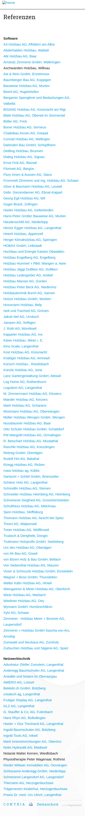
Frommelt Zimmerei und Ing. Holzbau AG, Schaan (41, 180)
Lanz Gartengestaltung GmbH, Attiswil (32, 376)
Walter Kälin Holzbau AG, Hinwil (27, 583)
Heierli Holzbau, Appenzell (23, 234)
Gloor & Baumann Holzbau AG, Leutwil (32, 186)
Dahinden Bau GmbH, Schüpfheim (29, 145)
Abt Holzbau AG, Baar (20, 56)
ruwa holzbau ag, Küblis (21, 470)
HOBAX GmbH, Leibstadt (22, 245)
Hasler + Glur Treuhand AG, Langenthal (33, 724)
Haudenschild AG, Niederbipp (25, 222)
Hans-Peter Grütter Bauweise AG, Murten (34, 216)
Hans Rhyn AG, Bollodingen (24, 718)
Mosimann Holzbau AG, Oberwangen (31, 411)
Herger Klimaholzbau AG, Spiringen (30, 240)
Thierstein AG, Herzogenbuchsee (28, 783)
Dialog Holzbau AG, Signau (24, 157)
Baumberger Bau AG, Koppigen (27, 80)
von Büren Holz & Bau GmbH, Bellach (32, 559)
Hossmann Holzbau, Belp (22, 305)
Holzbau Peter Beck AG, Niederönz (29, 287)
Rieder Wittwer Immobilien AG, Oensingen (35, 765)
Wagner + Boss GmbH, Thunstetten (30, 577)
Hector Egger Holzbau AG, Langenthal (32, 228)
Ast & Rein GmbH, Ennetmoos (26, 74)
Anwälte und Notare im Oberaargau (30, 676)
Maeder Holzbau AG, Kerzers (25, 399)
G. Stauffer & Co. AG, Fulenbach (28, 712)
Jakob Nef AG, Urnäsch (21, 317)
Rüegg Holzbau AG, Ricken (24, 465)
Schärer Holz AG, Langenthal (25, 482)
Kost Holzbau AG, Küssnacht (25, 352)
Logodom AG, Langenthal (22, 388)
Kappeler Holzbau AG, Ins (23, 334)
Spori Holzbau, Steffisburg (23, 512)
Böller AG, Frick (15, 121)
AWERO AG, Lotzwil (18, 682)
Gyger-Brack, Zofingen (20, 204)
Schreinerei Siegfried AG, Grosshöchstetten (36, 500)
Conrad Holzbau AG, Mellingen (26, 139)
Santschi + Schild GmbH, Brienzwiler (31, 476)
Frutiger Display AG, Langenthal (27, 700)
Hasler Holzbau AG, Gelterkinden (28, 210)
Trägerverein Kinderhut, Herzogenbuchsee (35, 789)
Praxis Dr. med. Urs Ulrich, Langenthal (32, 795)
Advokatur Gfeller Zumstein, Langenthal (33, 664)
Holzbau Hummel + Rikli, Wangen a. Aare (34, 263)
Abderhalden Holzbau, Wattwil (26, 50)
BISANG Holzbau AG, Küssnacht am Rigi (34, 109)
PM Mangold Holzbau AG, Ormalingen (32, 435)
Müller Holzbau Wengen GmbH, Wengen (34, 417)
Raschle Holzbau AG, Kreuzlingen (29, 447)
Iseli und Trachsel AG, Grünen (26, 311)
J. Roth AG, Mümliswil (19, 328)
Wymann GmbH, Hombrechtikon (27, 607)
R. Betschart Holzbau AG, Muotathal (30, 441)
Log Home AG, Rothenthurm (24, 382)
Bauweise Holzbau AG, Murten (26, 86)
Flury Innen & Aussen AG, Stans (27, 174)
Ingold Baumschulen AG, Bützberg (29, 730)
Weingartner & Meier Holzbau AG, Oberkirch (36, 589)
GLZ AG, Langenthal (18, 706)
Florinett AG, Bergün (18, 169)
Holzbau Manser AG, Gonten (25, 281)
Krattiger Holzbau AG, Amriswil (26, 358)
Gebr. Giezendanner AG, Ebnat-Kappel (32, 192)
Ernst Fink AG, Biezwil (20, 163)
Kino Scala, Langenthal (20, 346)
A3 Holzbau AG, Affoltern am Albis (29, 44)
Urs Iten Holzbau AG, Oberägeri (27, 547)
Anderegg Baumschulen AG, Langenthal (33, 670)
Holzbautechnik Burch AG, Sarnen (29, 293)
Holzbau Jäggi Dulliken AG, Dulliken (30, 269)
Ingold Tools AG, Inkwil (20, 735)
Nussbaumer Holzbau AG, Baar (27, 423)
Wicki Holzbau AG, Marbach (24, 595)
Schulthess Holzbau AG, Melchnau (29, 506)
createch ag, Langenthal (21, 694)
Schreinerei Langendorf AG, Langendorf (33, 777)
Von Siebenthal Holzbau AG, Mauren (31, 565)
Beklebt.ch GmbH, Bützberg (24, 688)
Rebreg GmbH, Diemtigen (23, 453)
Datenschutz (47, 804)
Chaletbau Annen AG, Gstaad (25, 133)
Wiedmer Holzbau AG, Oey (23, 601)
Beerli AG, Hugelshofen (21, 92)
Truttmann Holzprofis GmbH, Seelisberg (33, 541)
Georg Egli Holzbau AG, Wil (24, 198)
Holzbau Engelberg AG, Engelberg (29, 257)
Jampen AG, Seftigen (19, 322)
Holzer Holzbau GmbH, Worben (27, 299)
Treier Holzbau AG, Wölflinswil (26, 530)
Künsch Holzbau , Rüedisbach (26, 364)
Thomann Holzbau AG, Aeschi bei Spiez (33, 518)
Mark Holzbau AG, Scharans (24, 405)
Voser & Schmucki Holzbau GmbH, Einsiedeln (38, 571)
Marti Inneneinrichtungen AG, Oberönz (32, 741)
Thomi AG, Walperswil (20, 524)
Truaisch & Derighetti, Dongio (25, 536)
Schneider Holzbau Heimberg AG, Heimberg (36, 494)
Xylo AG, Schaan (16, 613)
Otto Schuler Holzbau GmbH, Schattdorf (33, 429)
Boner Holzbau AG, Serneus (24, 127)
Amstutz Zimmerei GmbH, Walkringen (31, 62)
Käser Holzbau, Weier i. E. (23, 340)
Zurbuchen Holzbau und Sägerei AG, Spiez (35, 648)
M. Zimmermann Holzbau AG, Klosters (32, 393)
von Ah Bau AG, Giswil (20, 553)
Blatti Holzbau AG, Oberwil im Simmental (34, 115)
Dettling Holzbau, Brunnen (23, 151)
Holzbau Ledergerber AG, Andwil (28, 275)
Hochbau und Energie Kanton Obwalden (33, 251)
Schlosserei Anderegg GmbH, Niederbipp (34, 771)
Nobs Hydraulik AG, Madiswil (25, 747)
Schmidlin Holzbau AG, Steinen (27, 488)
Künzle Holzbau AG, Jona (22, 370)
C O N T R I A (14, 804)
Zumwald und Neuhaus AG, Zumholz (31, 642)
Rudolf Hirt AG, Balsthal (21, 459)
